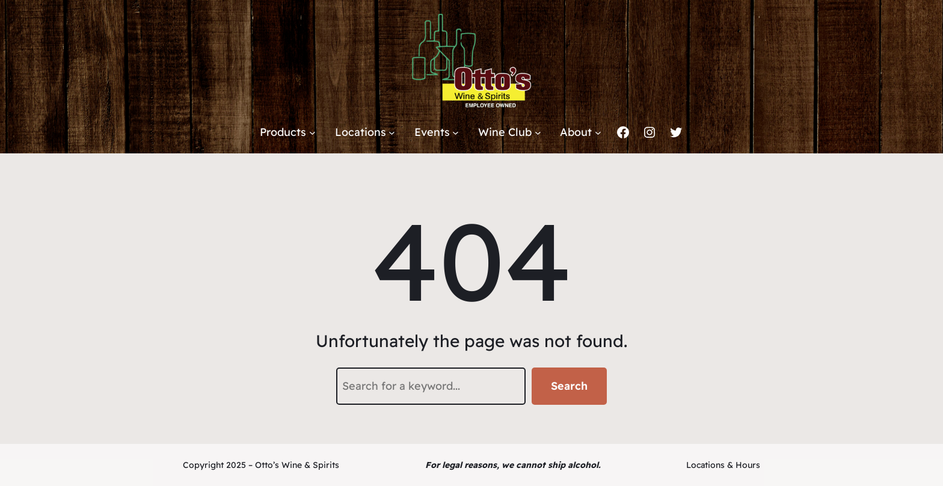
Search (569, 386)
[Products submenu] (312, 132)
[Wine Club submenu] (538, 132)
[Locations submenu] (392, 132)
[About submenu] (598, 132)
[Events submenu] (455, 132)
